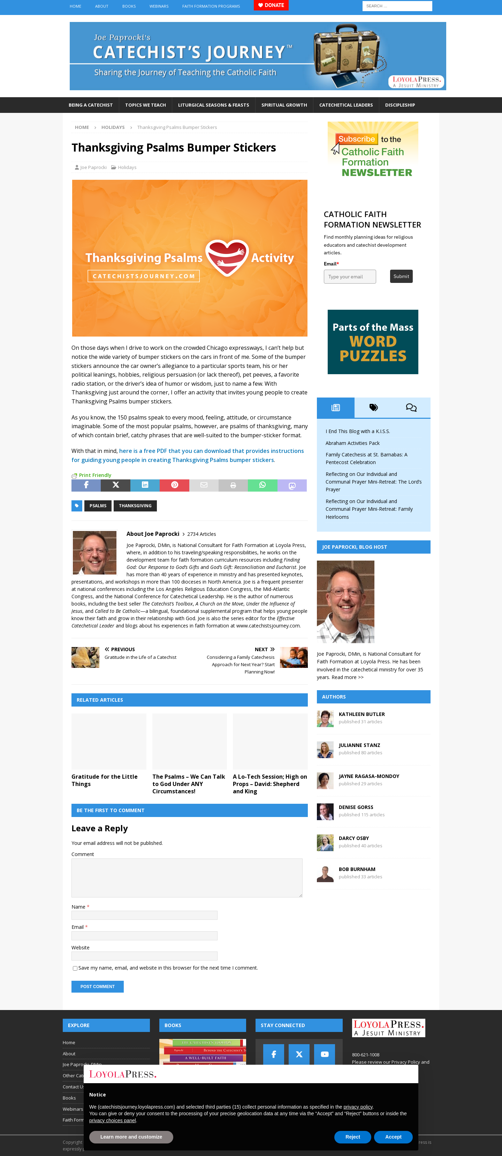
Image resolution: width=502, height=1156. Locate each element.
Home (75, 6)
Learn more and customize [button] (131, 1137)
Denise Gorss (356, 807)
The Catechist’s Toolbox (167, 603)
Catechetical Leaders (346, 105)
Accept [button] (393, 1137)
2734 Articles (201, 534)
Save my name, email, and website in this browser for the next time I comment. (168, 967)
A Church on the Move (219, 603)
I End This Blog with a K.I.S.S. (358, 431)
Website (80, 947)
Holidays (127, 167)
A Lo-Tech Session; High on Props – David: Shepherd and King (270, 784)
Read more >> (348, 677)
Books (129, 6)
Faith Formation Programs (211, 6)
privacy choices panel (112, 1120)
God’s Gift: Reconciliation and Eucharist (253, 567)
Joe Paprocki (94, 167)
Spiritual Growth (284, 105)
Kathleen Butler (362, 714)
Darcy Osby (354, 838)
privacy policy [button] (357, 1107)
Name (79, 906)
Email (78, 927)
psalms (98, 506)
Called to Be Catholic (117, 611)
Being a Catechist (91, 105)
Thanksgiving (135, 506)
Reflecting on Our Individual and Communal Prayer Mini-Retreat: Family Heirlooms (369, 509)
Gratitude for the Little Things (104, 780)
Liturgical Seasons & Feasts (213, 105)
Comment (82, 854)
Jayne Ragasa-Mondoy (369, 776)
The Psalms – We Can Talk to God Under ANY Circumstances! (188, 784)
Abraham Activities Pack (353, 443)
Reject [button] (352, 1137)
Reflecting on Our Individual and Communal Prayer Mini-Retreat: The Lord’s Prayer (374, 482)
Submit (401, 276)
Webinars (159, 6)
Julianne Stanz (359, 745)
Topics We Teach (145, 105)
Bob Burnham (357, 869)
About (101, 6)
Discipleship (400, 105)
